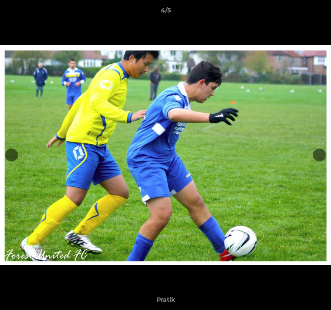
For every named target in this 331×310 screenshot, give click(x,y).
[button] (320, 12)
